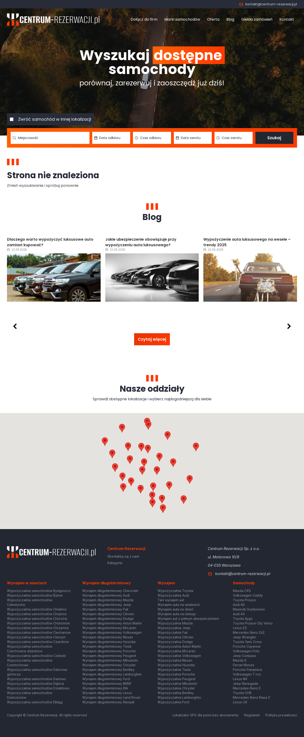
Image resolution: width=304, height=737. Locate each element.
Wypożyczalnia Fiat (173, 632)
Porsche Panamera (247, 670)
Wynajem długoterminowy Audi (106, 595)
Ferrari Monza (243, 665)
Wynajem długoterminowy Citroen (108, 614)
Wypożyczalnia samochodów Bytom (35, 595)
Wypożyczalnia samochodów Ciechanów (38, 632)
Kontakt (286, 19)
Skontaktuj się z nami (123, 556)
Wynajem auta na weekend (178, 605)
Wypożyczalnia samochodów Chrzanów (38, 628)
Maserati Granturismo (249, 609)
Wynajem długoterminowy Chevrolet (110, 591)
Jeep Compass (244, 656)
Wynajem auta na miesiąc (177, 614)
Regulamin (252, 715)
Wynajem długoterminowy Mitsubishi (110, 660)
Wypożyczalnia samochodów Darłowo (36, 679)
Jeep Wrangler (244, 637)
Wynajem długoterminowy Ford (106, 679)
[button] (173, 462)
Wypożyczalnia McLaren (176, 651)
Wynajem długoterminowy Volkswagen (112, 632)
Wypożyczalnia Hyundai (176, 665)
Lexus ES (240, 628)
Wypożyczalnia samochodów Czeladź (36, 656)
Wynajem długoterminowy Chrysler (109, 665)
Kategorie (114, 563)
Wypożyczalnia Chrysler (176, 688)
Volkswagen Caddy (248, 595)
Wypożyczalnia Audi (173, 595)
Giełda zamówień (256, 19)
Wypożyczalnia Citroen (175, 637)
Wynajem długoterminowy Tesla (106, 646)
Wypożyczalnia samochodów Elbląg (35, 702)
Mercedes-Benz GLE (249, 632)
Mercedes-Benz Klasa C (251, 697)
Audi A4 (239, 614)
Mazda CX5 (242, 591)
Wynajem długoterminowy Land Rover (111, 697)
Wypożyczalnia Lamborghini (179, 697)
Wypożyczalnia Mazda (175, 623)
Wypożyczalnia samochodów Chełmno (37, 609)
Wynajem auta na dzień (175, 609)
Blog (230, 19)
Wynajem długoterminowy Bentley (108, 670)
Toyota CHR (242, 693)
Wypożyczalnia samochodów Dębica (35, 683)
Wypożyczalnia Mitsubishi (177, 683)
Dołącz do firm (144, 19)
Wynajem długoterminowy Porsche (109, 651)
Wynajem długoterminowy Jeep (106, 605)
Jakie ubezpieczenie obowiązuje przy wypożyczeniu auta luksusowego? (140, 242)
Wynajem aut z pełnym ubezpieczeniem (188, 619)
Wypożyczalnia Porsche (176, 674)
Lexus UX (240, 702)
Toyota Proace (244, 600)
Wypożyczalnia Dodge (175, 642)
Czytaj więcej (152, 339)
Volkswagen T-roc (247, 674)
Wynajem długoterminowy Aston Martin (112, 623)
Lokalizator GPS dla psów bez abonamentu (205, 715)
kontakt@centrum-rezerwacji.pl (268, 4)
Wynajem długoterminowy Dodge (108, 619)
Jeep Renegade (245, 683)
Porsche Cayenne (247, 646)
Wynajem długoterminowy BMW (106, 683)
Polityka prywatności (281, 715)
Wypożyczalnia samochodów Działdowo (38, 688)
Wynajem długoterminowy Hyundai (108, 642)
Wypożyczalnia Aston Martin (179, 646)
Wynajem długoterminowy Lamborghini (112, 674)
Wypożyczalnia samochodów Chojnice (37, 614)
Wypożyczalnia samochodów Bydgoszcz (39, 591)
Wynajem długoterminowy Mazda (107, 600)
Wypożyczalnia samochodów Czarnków (38, 642)
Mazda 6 (239, 660)
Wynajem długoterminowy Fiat (105, 609)
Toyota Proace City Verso (253, 623)
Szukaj (274, 138)
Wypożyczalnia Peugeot (176, 679)
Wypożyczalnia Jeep (174, 628)
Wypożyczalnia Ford (173, 702)
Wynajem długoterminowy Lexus (107, 693)
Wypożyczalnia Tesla (174, 670)
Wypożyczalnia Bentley (176, 693)
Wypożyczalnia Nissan (175, 660)
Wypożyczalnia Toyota (175, 591)
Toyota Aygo (243, 619)
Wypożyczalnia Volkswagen (179, 656)
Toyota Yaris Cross (247, 642)
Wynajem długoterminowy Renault (108, 702)
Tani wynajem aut (171, 600)
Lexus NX (240, 679)
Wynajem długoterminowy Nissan (107, 637)
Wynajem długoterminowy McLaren (109, 628)
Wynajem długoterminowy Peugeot (109, 656)
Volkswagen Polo (246, 651)
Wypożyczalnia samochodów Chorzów (37, 619)
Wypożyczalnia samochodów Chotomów (38, 623)
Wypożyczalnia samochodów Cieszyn (36, 637)
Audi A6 (239, 605)
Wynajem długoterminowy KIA (105, 688)
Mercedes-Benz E (247, 688)
